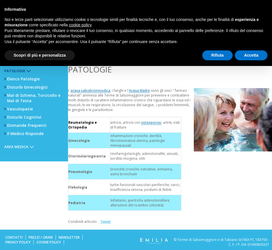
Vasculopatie (20, 109)
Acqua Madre (139, 90)
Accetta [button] (251, 55)
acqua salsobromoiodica (90, 90)
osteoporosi (151, 122)
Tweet (105, 221)
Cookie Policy (49, 242)
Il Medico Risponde (25, 133)
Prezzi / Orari (41, 237)
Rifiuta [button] (217, 55)
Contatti (14, 237)
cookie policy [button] (80, 25)
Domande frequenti (26, 125)
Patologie (14, 70)
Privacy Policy (18, 242)
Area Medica (16, 146)
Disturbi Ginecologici (27, 87)
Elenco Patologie (23, 79)
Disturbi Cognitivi (24, 117)
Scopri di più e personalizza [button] (40, 55)
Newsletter (69, 237)
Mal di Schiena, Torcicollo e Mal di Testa (33, 98)
